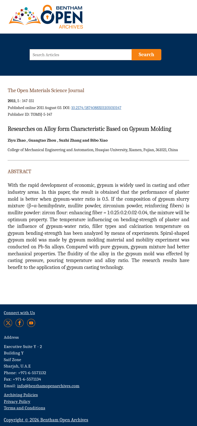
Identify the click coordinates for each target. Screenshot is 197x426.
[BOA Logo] (61, 19)
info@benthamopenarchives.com (48, 385)
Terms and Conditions (24, 407)
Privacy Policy (17, 401)
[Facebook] (19, 322)
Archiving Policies (21, 394)
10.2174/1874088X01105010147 (96, 107)
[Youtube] (31, 322)
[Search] (146, 54)
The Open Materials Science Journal (46, 90)
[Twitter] (8, 322)
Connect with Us (19, 312)
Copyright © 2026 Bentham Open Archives (46, 420)
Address (11, 337)
